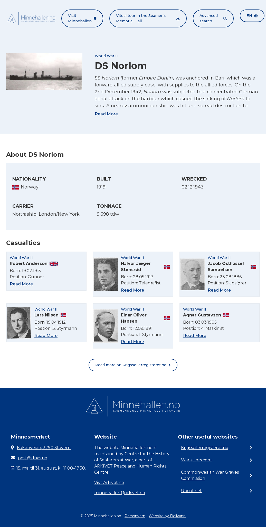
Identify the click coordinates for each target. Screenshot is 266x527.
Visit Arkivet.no (109, 482)
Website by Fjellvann (167, 516)
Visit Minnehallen (82, 18)
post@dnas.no (32, 457)
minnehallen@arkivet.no (119, 492)
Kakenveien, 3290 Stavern (44, 447)
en (252, 15)
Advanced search (213, 18)
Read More (106, 114)
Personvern (135, 516)
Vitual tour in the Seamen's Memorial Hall (148, 18)
